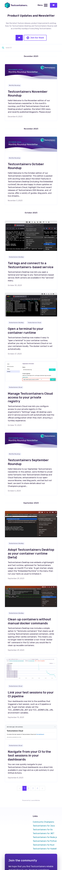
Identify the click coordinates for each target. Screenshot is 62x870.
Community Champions (43, 822)
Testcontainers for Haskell (45, 849)
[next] (42, 788)
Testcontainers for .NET (43, 833)
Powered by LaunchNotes (31, 800)
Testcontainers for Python (45, 841)
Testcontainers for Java (44, 826)
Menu (43, 5)
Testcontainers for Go (43, 829)
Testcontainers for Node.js (45, 837)
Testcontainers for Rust (43, 845)
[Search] (32, 48)
